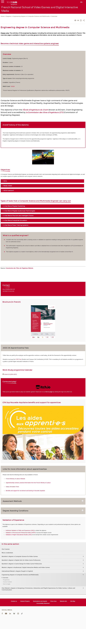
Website (19, 268)
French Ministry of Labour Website (15, 478)
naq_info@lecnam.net (9, 289)
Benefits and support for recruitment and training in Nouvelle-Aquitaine (25, 490)
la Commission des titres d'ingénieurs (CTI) (44, 112)
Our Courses (6, 549)
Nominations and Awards (40, 601)
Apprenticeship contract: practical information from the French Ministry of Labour (28, 482)
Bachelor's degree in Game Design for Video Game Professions (22, 564)
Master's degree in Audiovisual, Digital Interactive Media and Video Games (26, 567)
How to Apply (6, 584)
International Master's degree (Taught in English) (17, 571)
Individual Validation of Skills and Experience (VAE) (20, 530)
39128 (13, 86)
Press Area (53, 601)
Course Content (7, 582)
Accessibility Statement (43, 603)
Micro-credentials (7, 553)
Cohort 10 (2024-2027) (10, 374)
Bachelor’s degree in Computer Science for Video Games (20, 556)
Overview (54, 16)
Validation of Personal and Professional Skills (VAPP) (20, 532)
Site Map (72, 601)
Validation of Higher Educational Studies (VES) (19, 534)
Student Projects (25, 601)
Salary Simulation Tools (12, 486)
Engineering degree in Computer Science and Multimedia (31, 16)
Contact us (14, 601)
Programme (6, 580)
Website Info (63, 601)
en (81, 2)
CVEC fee (18, 359)
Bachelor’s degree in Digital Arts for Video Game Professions (21, 560)
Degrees (8, 16)
